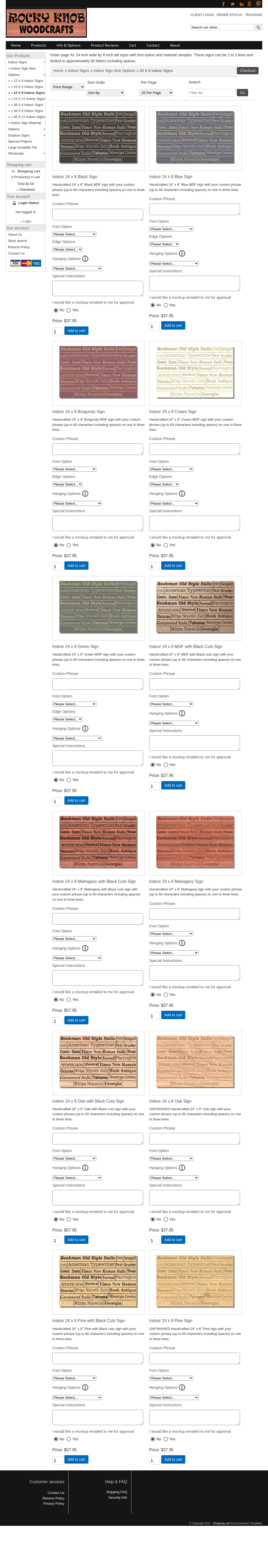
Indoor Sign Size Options (114, 71)
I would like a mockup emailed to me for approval (93, 306)
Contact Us (16, 253)
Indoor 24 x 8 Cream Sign (172, 415)
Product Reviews (105, 45)
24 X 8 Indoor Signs (29, 93)
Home (16, 45)
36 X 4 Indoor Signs (28, 105)
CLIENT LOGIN (202, 15)
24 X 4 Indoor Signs (28, 87)
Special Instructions (68, 277)
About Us (15, 234)
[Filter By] (212, 93)
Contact (153, 45)
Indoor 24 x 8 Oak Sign (170, 1117)
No (61, 314)
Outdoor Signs (19, 135)
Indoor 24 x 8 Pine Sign (170, 1340)
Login (27, 221)
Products (38, 45)
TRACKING (253, 15)
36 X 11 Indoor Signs (29, 117)
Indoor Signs (78, 71)
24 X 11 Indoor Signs (29, 99)
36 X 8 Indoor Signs (28, 111)
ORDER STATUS (229, 15)
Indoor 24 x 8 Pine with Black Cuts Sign (88, 1340)
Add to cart (76, 334)
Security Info (117, 1521)
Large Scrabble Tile (22, 147)
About (175, 45)
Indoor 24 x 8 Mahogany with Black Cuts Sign (94, 893)
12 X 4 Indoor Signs (28, 81)
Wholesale (16, 153)
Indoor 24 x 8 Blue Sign (170, 176)
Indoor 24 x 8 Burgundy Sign (78, 415)
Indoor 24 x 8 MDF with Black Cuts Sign (185, 654)
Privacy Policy (53, 1527)
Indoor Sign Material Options (24, 126)
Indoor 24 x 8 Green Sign (75, 654)
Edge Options (63, 243)
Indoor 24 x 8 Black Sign (74, 176)
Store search (17, 241)
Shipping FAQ (116, 1515)
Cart (132, 45)
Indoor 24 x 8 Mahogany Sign (176, 893)
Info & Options (68, 45)
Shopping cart (28, 171)
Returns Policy (19, 247)
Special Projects (20, 141)
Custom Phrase (65, 204)
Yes (75, 314)
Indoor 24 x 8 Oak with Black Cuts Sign (88, 1117)
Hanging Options (66, 260)
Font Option (62, 228)
